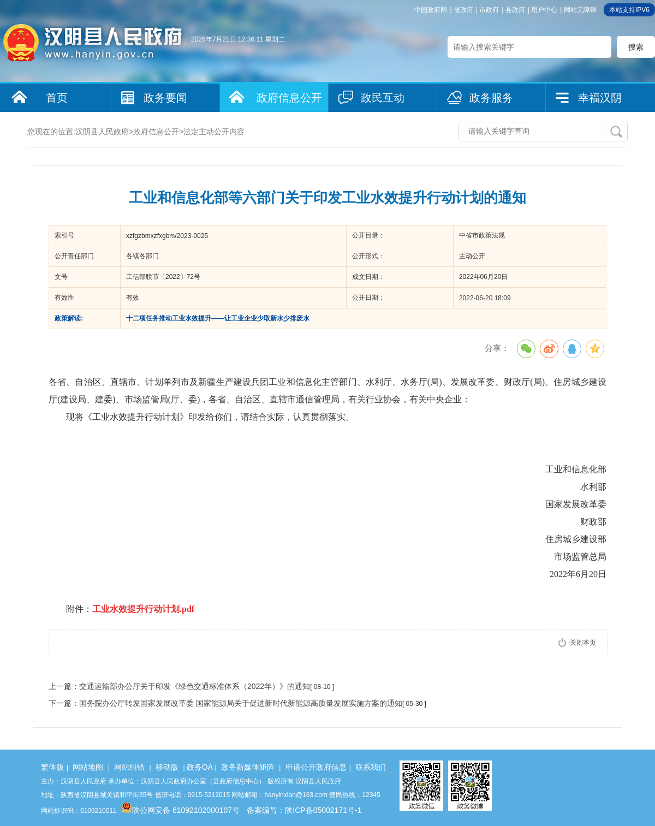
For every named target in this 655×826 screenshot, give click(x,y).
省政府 (463, 10)
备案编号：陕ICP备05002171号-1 (304, 810)
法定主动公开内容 (214, 131)
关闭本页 (583, 642)
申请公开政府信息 (316, 767)
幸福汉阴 (600, 98)
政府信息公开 (289, 98)
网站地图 (88, 767)
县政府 (515, 10)
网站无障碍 (580, 10)
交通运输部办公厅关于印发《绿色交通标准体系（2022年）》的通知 (194, 686)
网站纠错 (129, 767)
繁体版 (52, 767)
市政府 (489, 10)
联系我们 (370, 767)
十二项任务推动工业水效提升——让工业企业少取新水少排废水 (217, 318)
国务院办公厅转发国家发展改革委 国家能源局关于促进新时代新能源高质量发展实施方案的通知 (240, 703)
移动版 (167, 767)
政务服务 (491, 98)
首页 (57, 98)
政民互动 (382, 98)
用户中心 (544, 10)
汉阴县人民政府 (102, 131)
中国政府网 (430, 10)
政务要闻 (165, 98)
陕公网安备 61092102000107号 (180, 810)
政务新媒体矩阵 (248, 767)
